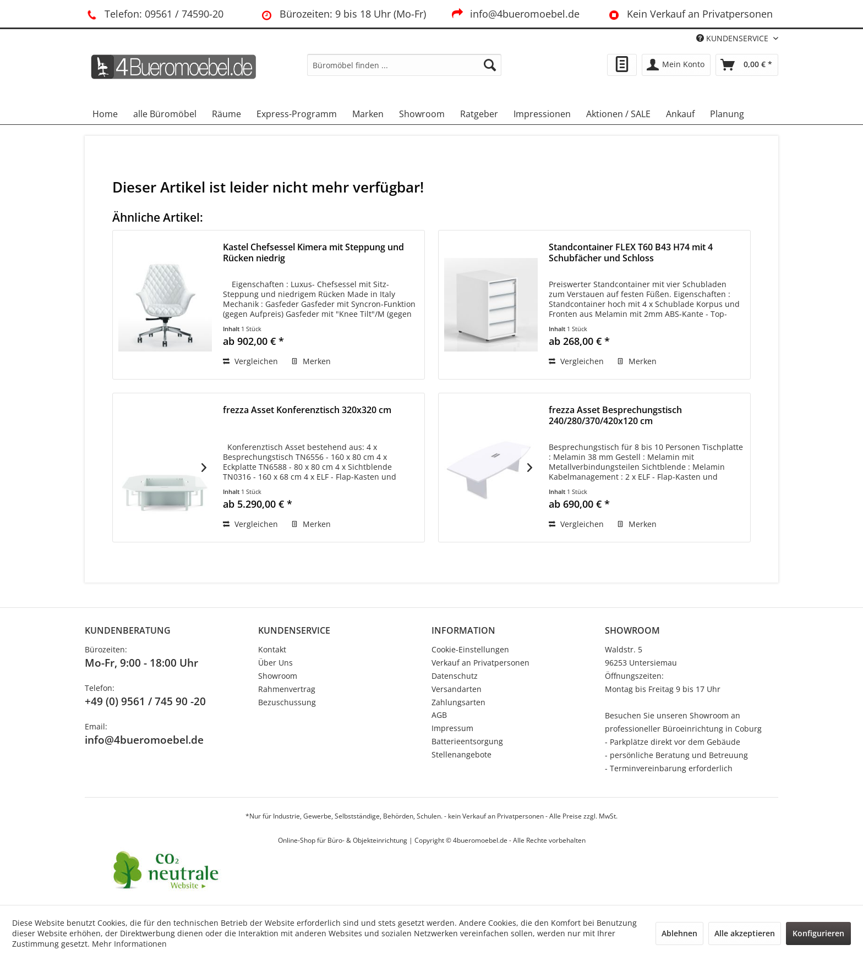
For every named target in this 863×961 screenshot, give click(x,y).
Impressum (452, 728)
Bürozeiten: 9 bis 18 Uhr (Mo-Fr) (343, 13)
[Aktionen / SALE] (618, 113)
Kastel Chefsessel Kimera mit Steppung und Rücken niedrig (313, 252)
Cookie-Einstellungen (470, 649)
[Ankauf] (680, 113)
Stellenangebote (461, 754)
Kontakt (272, 649)
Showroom (277, 676)
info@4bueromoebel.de (515, 13)
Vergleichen (250, 361)
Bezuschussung (287, 702)
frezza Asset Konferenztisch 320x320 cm (307, 410)
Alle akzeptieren (744, 933)
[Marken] (368, 113)
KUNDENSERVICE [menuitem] (733, 38)
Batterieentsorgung (467, 741)
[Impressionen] (542, 113)
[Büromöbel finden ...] (404, 65)
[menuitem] (404, 65)
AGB (439, 715)
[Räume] (226, 113)
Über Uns (275, 662)
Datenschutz (455, 676)
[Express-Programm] (297, 113)
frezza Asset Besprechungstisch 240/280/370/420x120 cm (615, 415)
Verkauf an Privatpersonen (480, 662)
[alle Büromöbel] (164, 113)
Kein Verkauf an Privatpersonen (689, 13)
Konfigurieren (818, 933)
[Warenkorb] (746, 65)
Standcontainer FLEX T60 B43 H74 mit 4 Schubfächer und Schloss (631, 252)
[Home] (105, 113)
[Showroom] (421, 113)
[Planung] (727, 113)
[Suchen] (489, 65)
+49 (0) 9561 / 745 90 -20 (145, 701)
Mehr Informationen (129, 943)
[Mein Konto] (676, 65)
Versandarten (457, 689)
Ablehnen (679, 933)
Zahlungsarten (458, 702)
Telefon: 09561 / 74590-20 (154, 13)
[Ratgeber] (479, 113)
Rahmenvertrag (286, 689)
